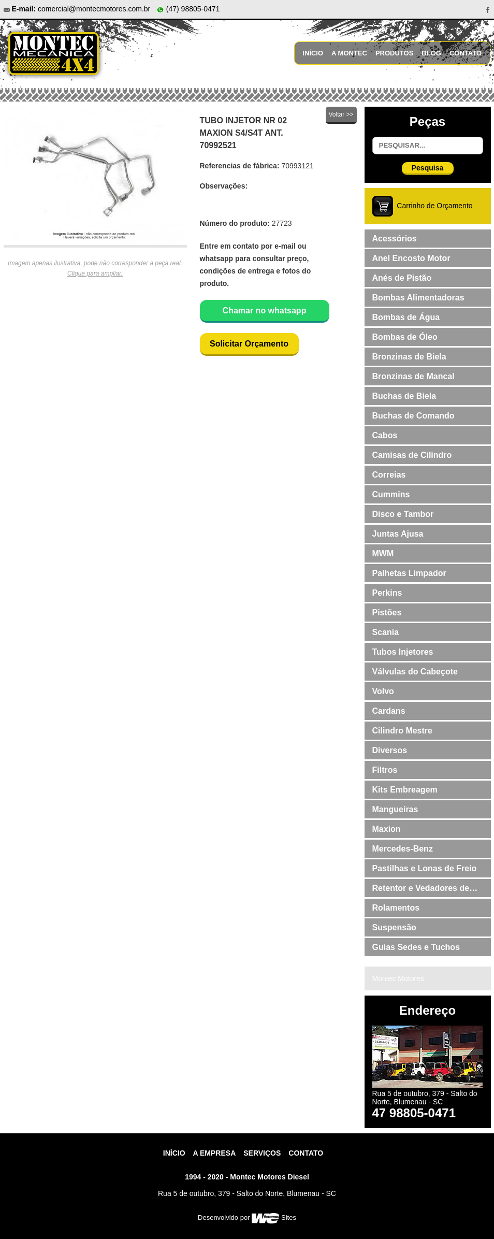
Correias (389, 474)
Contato (465, 53)
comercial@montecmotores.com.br (94, 9)
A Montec (349, 53)
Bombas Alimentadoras (418, 297)
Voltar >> (340, 114)
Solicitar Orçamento (249, 343)
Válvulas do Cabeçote (415, 671)
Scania (385, 632)
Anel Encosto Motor (411, 258)
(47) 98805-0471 (188, 9)
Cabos (385, 435)
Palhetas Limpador (409, 573)
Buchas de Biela (404, 396)
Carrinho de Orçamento (434, 205)
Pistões (387, 612)
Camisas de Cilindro (412, 455)
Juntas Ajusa (398, 533)
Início (312, 53)
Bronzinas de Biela (409, 356)
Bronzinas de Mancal (413, 376)
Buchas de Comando (413, 415)
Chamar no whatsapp (265, 310)
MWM (383, 553)
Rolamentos (396, 907)
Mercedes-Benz (402, 848)
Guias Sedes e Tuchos (416, 947)
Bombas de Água (406, 317)
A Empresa (214, 1153)
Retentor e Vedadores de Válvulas (421, 890)
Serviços (262, 1153)
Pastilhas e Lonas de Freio (424, 868)
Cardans (388, 711)
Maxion (386, 829)
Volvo (383, 691)
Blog (431, 53)
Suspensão (394, 927)
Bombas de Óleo (405, 337)
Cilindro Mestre (402, 730)
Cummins (391, 494)
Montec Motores (398, 978)
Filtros (385, 770)
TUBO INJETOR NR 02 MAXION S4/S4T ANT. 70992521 (243, 133)
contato (305, 1153)
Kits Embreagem (405, 789)
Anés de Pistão (402, 277)
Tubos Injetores (402, 651)
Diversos (390, 750)
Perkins (387, 592)
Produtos (394, 53)
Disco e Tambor (403, 514)
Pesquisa (427, 168)
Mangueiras (395, 809)
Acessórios (394, 238)
